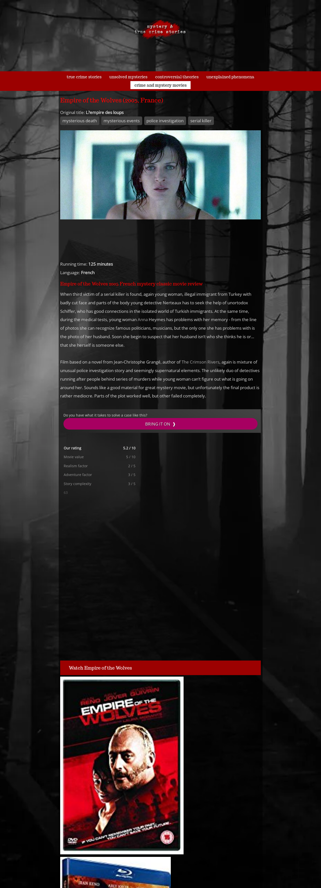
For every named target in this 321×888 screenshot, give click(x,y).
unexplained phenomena (230, 76)
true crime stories (84, 76)
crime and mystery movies (160, 85)
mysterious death (79, 121)
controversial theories (177, 76)
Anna (143, 319)
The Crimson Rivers (200, 362)
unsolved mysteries (128, 76)
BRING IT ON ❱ (160, 424)
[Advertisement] (123, 535)
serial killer (200, 121)
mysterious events (122, 121)
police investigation (165, 121)
